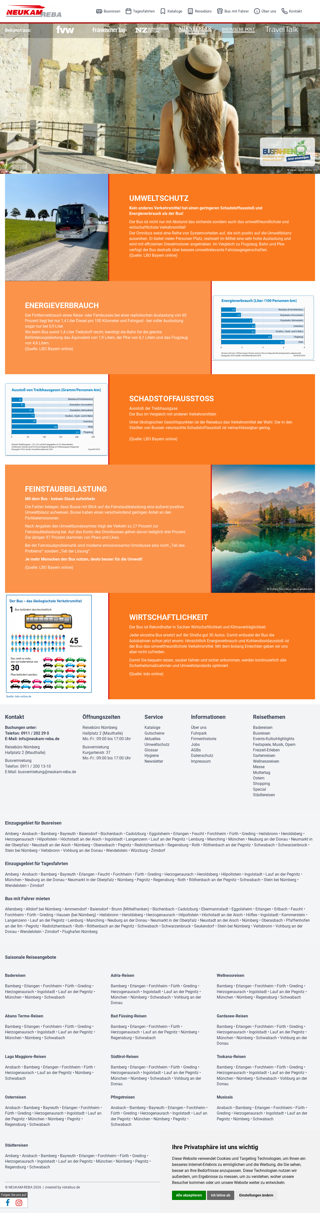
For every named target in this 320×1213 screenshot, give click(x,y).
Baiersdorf (88, 833)
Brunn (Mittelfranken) (130, 909)
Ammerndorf (75, 909)
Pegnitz (124, 845)
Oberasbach (104, 845)
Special (259, 789)
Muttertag (261, 772)
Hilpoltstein (47, 839)
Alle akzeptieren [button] (189, 1195)
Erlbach (281, 909)
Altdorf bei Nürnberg (43, 909)
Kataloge (175, 11)
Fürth (233, 833)
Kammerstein (293, 914)
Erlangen (181, 833)
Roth (196, 845)
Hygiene (151, 755)
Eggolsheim (159, 833)
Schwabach (264, 845)
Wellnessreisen (266, 761)
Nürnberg (82, 845)
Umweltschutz (157, 744)
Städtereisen (264, 794)
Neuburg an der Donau (268, 839)
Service (153, 717)
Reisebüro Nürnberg (22, 747)
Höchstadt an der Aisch (81, 839)
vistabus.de (71, 1187)
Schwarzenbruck (292, 845)
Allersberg (13, 909)
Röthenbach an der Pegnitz (227, 845)
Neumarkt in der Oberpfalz (91, 879)
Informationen (208, 717)
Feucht (198, 833)
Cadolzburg (136, 833)
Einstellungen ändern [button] (256, 1195)
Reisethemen (269, 717)
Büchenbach (111, 833)
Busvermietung (18, 760)
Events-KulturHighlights (273, 738)
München (236, 839)
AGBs (196, 750)
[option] (65, 30)
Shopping (261, 783)
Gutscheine (154, 733)
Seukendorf (204, 926)
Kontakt (295, 11)
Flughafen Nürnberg (80, 931)
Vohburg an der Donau (83, 850)
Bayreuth (68, 833)
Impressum (201, 761)
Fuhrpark (199, 733)
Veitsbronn (50, 850)
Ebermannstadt (214, 909)
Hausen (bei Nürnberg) (76, 914)
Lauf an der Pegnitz (168, 839)
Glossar (151, 750)
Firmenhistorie (203, 738)
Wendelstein (117, 850)
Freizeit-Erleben (266, 750)
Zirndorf (158, 850)
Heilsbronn (268, 833)
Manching (216, 839)
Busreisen (112, 11)
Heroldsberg (291, 833)
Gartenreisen (264, 755)
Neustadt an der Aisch (51, 845)
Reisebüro (203, 11)
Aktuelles (152, 738)
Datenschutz (202, 755)
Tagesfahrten (144, 11)
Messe (258, 766)
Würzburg (139, 850)
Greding (249, 833)
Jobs (195, 744)
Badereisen (262, 727)
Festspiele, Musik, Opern (274, 744)
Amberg (12, 833)
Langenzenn (137, 839)
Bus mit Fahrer (236, 11)
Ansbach (30, 833)
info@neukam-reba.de (39, 738)
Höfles (251, 914)
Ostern (258, 778)
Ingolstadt (113, 839)
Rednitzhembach (149, 845)
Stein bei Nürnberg (21, 850)
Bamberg (49, 833)
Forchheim (216, 833)
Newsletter (153, 761)
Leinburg (196, 839)
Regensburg (178, 845)
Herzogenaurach (19, 839)
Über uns (269, 11)
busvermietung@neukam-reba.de (47, 771)
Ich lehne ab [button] (220, 1195)
